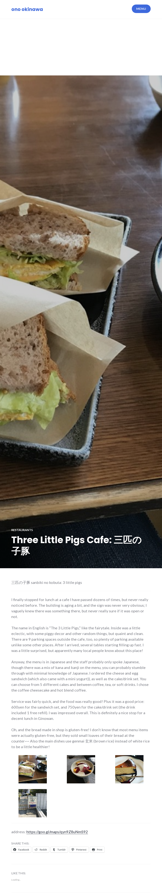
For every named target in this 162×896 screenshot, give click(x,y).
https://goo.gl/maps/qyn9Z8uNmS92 (57, 831)
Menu (141, 8)
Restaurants (22, 530)
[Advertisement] (81, 47)
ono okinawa (27, 9)
